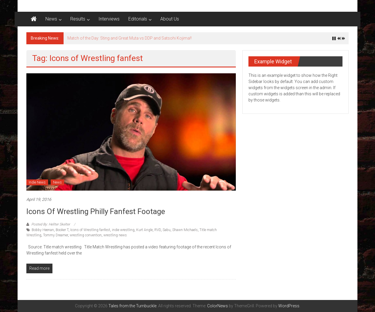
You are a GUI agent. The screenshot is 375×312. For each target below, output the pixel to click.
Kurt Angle (144, 230)
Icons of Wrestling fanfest (90, 230)
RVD (157, 230)
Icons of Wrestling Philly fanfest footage (95, 211)
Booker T (62, 230)
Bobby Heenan (43, 230)
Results (77, 19)
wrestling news (115, 235)
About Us (169, 19)
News (51, 19)
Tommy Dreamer (55, 235)
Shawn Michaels (185, 230)
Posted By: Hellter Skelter (50, 224)
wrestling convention (86, 235)
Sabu (167, 230)
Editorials (137, 19)
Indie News (37, 182)
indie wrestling (123, 230)
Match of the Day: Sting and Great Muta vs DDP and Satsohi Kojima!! (129, 38)
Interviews (109, 19)
